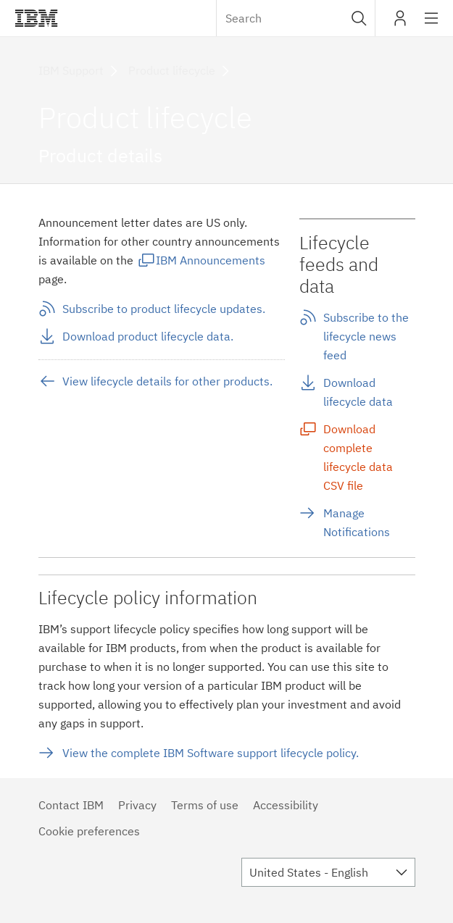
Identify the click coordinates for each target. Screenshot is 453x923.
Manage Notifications (356, 522)
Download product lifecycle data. (147, 336)
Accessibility (285, 805)
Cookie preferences (89, 831)
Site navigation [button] (432, 25)
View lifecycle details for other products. (167, 381)
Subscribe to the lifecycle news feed (366, 336)
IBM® (36, 18)
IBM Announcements (210, 260)
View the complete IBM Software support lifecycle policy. (210, 753)
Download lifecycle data (358, 392)
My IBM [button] (400, 23)
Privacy (137, 805)
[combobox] (295, 18)
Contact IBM (71, 805)
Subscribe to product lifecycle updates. (163, 308)
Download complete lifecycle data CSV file (358, 457)
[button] (359, 18)
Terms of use (204, 805)
